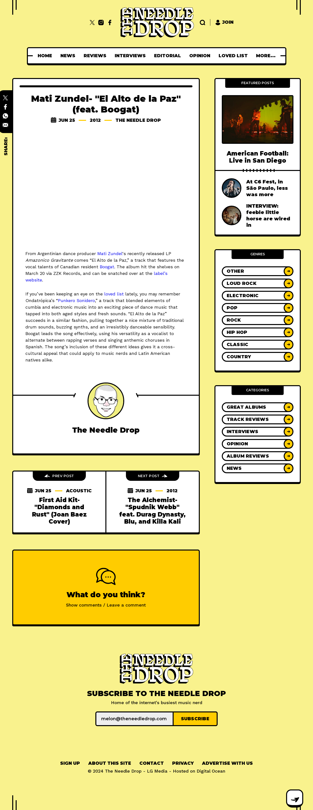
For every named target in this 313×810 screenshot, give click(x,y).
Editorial (169, 55)
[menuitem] (46, 55)
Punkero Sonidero (76, 300)
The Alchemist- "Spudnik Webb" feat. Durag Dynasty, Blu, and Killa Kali (152, 510)
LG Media (157, 771)
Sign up (70, 763)
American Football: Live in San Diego (258, 157)
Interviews (131, 55)
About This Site (109, 763)
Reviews (96, 55)
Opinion (201, 55)
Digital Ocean (211, 771)
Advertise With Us (227, 763)
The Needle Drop (138, 120)
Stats (265, 55)
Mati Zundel (109, 253)
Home (46, 55)
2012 (95, 120)
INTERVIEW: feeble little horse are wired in (268, 215)
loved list (114, 293)
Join (224, 22)
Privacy (183, 763)
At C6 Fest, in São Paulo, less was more (267, 188)
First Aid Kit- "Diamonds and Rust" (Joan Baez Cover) (59, 510)
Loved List (234, 55)
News (69, 55)
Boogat (107, 266)
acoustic (79, 491)
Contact (151, 763)
